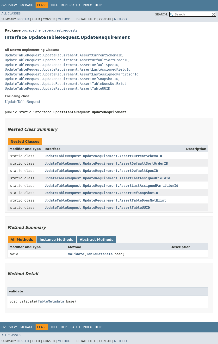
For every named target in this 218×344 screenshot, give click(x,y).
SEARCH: (161, 14)
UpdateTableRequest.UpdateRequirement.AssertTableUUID (57, 88)
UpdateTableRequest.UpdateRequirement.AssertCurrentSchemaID (63, 55)
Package (26, 5)
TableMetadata (99, 254)
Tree (54, 5)
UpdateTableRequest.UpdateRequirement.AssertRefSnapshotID (61, 79)
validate (76, 254)
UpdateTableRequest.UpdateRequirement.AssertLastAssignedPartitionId (71, 74)
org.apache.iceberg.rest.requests (49, 30)
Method (64, 19)
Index (87, 5)
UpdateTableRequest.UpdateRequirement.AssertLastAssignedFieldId (68, 69)
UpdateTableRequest (22, 102)
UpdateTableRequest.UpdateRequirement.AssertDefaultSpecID (61, 65)
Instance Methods (56, 240)
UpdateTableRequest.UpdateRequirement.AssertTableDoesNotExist (65, 84)
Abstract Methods (96, 240)
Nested (23, 19)
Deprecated (70, 5)
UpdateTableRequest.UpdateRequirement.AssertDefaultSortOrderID (66, 60)
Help (98, 5)
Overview (9, 5)
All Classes (10, 13)
